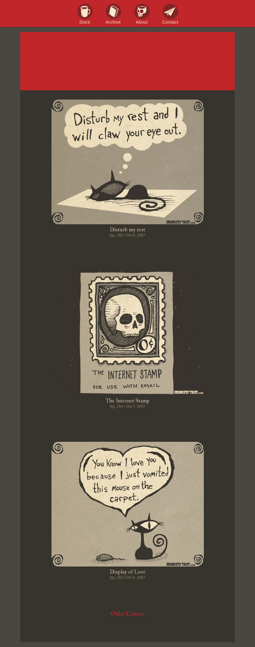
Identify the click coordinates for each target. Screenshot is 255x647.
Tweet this (104, 247)
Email (162, 247)
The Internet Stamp (127, 400)
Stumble (127, 247)
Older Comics (127, 614)
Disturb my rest (127, 229)
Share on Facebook (92, 247)
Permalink (151, 247)
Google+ (139, 247)
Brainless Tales (127, 61)
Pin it (116, 247)
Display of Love (128, 571)
